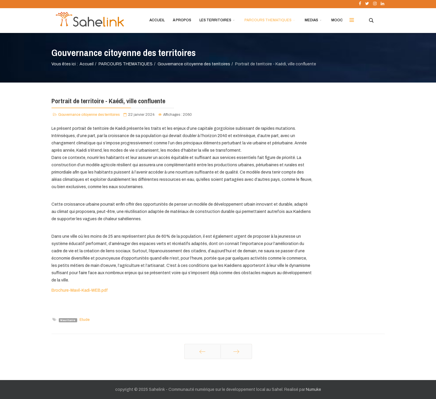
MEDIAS (311, 20)
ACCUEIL (157, 20)
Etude (84, 320)
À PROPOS (182, 20)
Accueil (87, 64)
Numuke (313, 389)
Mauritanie (67, 319)
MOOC (337, 20)
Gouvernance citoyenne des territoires (194, 64)
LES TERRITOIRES (215, 20)
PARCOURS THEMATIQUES (268, 20)
